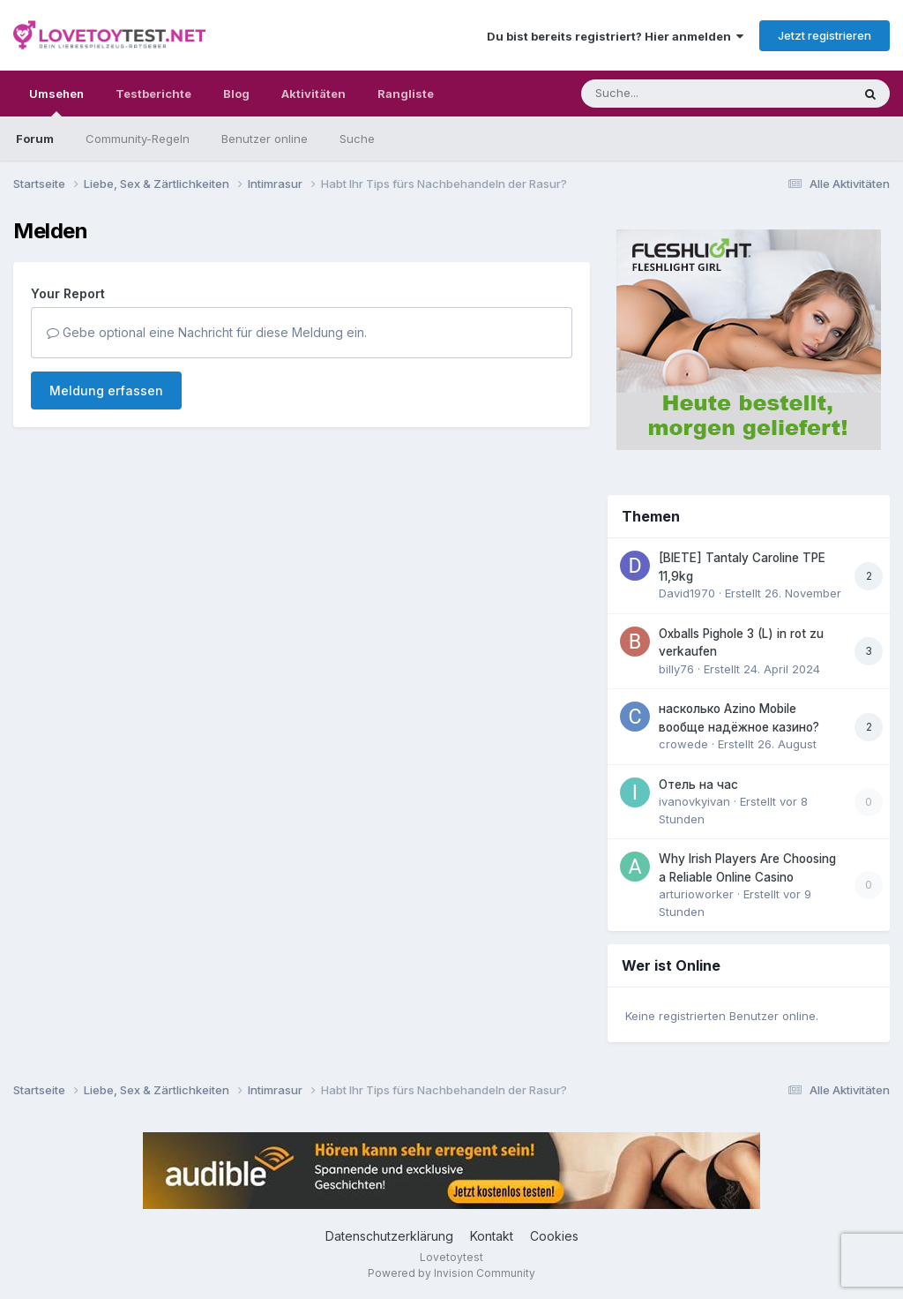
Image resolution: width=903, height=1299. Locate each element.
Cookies (554, 1235)
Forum (35, 138)
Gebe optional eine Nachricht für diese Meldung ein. (207, 332)
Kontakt (491, 1235)
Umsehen (56, 101)
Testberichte (153, 93)
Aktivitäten (313, 93)
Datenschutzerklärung (389, 1235)
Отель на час (698, 784)
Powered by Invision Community (451, 1273)
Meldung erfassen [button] (106, 390)
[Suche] (680, 93)
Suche (357, 138)
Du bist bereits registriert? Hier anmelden (615, 36)
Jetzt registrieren (824, 35)
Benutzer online (264, 138)
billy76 (676, 669)
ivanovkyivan (694, 801)
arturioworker (696, 894)
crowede (683, 744)
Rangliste (405, 93)
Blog (236, 93)
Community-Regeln (138, 138)
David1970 (687, 593)
